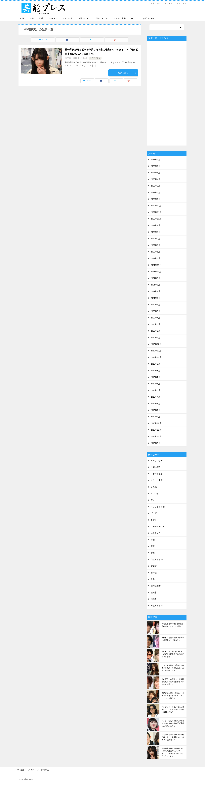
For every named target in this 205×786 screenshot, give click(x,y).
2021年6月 (155, 298)
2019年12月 (156, 344)
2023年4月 (155, 179)
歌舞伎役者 (156, 586)
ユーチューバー (158, 526)
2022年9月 (155, 225)
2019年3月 (155, 403)
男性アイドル (102, 18)
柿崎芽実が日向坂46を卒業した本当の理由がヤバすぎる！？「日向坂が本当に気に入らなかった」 (173, 752)
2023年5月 (155, 173)
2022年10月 (156, 219)
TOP (27, 770)
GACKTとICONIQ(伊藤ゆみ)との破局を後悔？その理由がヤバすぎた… (173, 654)
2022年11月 (156, 212)
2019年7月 (155, 377)
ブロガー (155, 513)
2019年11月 (156, 351)
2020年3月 (155, 324)
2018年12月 (156, 423)
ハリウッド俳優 (158, 507)
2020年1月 (155, 337)
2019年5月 (155, 390)
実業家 (154, 566)
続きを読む (127, 73)
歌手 (41, 18)
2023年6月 (155, 166)
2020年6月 (155, 304)
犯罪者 (154, 599)
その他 (154, 487)
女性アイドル (84, 18)
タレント (53, 18)
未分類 (154, 573)
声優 (153, 546)
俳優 (32, 18)
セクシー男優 (157, 480)
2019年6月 (155, 384)
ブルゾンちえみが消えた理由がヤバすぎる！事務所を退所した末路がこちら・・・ (173, 723)
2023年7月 (155, 159)
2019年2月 (155, 410)
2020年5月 (155, 311)
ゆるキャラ (156, 533)
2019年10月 (156, 357)
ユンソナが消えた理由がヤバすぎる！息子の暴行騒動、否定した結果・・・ (173, 667)
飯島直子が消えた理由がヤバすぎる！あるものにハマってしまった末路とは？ (173, 695)
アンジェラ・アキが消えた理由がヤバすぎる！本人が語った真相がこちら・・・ (173, 709)
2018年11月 (156, 430)
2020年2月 (155, 331)
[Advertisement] (166, 93)
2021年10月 (156, 271)
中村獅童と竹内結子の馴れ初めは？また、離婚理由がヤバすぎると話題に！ (173, 737)
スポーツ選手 (120, 18)
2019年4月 (155, 397)
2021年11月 (156, 265)
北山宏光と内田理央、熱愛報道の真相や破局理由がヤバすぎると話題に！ (173, 681)
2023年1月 (155, 199)
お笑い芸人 (68, 18)
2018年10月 (156, 436)
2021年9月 (155, 278)
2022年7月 (155, 238)
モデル (134, 18)
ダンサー (155, 500)
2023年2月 (155, 192)
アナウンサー (157, 460)
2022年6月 (155, 245)
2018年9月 (155, 443)
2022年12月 (156, 205)
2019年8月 (155, 370)
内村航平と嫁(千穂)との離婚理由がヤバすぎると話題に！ (173, 625)
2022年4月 (155, 258)
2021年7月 (155, 291)
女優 (22, 18)
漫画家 (154, 592)
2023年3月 (155, 186)
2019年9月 (155, 364)
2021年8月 (155, 285)
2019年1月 (155, 417)
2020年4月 (155, 318)
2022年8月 (155, 232)
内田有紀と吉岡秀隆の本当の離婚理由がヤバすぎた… (173, 639)
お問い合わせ (149, 18)
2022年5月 (155, 252)
